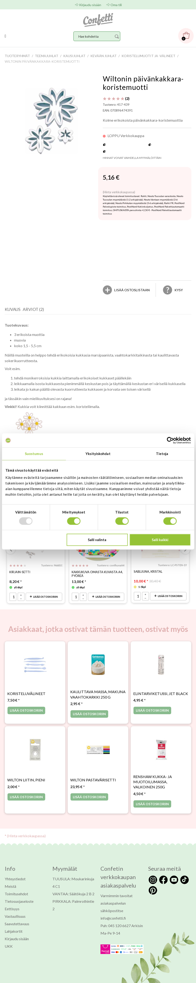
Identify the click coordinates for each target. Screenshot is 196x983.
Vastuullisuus (15, 920)
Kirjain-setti (19, 572)
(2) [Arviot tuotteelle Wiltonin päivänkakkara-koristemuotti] (116, 98)
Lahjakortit (13, 935)
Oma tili (116, 5)
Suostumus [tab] (34, 453)
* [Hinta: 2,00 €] (13, 790)
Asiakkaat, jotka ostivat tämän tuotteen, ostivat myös (98, 632)
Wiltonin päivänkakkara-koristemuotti (143, 82)
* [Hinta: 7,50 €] (13, 704)
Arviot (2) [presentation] (33, 309)
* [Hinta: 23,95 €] (77, 790)
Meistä (10, 890)
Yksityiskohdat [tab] (97, 453)
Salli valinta (97, 540)
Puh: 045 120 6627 (115, 929)
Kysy (178, 290)
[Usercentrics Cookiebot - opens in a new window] (170, 440)
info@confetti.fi (113, 922)
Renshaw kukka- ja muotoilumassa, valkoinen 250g (152, 785)
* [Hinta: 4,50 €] (139, 797)
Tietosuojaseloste (19, 905)
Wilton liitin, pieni (26, 784)
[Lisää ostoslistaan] (132, 290)
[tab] (14, 310)
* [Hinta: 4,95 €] (139, 704)
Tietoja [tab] (162, 453)
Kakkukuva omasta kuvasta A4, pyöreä (97, 574)
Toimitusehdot (16, 898)
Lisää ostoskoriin (44, 598)
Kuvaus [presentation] (12, 309)
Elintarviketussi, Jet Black (160, 697)
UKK (9, 950)
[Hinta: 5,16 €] (111, 177)
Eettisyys (12, 912)
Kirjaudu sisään (90, 5)
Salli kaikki (160, 540)
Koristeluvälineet (26, 697)
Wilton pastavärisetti (93, 784)
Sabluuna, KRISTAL (148, 571)
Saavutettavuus (17, 927)
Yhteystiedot (15, 883)
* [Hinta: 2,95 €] (76, 707)
